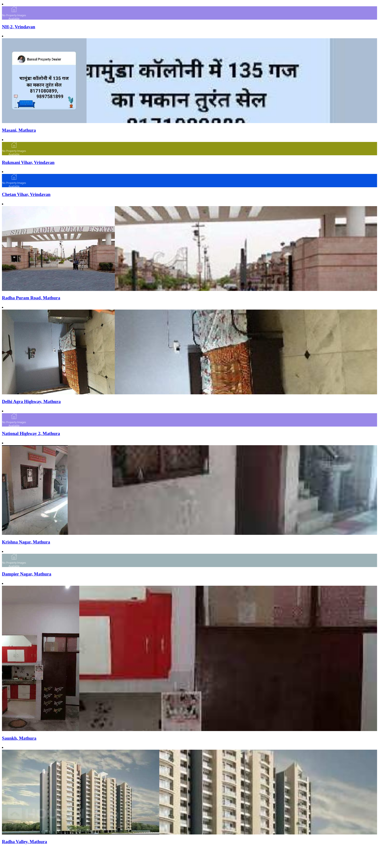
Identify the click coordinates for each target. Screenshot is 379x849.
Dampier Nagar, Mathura (26, 573)
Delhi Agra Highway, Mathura (31, 401)
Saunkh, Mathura (19, 738)
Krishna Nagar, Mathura (26, 542)
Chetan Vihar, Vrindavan (26, 194)
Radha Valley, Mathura (24, 841)
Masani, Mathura (19, 130)
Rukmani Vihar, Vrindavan (28, 162)
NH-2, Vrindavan (18, 26)
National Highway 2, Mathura (31, 433)
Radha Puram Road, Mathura (31, 297)
